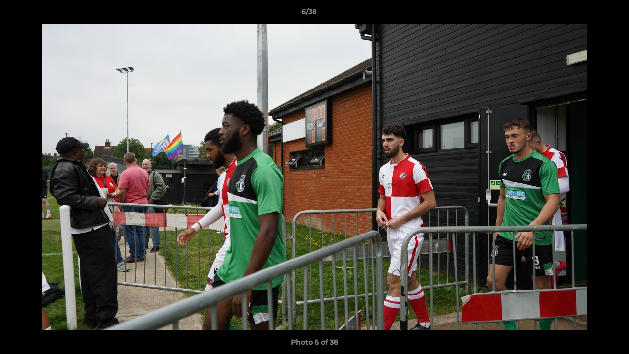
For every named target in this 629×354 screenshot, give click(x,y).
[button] (588, 14)
